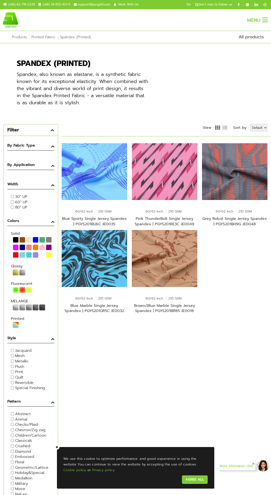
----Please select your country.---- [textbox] (248, 405)
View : (208, 118)
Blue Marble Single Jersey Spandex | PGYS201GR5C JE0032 (94, 315)
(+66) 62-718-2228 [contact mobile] (22, 4)
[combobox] (247, 405)
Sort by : (241, 117)
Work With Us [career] (128, 4)
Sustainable (106, 370)
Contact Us (106, 381)
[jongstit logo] (10, 20)
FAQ (256, 479)
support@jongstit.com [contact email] (94, 4)
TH (188, 4)
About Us (102, 349)
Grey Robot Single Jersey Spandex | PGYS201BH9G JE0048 (234, 220)
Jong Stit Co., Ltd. (100, 410)
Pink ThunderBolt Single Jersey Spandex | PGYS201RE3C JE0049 (164, 220)
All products (251, 37)
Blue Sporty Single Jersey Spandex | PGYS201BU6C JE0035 (94, 220)
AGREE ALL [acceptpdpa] (194, 478)
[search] (195, 4)
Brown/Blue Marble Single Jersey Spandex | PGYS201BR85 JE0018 (164, 315)
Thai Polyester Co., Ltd (105, 416)
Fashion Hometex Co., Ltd (108, 423)
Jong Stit (17, 408)
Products (101, 359)
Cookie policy (75, 469)
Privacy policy (104, 469)
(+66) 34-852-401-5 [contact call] (56, 4)
